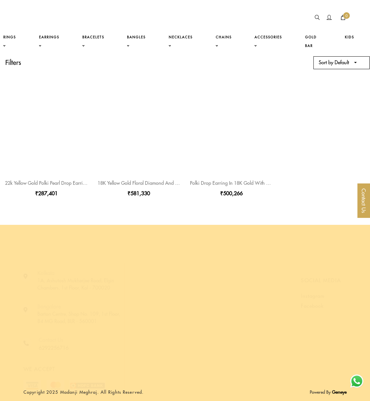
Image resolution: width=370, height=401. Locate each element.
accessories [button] (268, 41)
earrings (49, 41)
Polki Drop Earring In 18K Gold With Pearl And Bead (244, 183)
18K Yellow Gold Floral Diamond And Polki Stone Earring (156, 183)
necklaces (181, 41)
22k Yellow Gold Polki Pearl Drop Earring (46, 183)
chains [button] (224, 41)
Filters (13, 62)
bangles (136, 41)
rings (9, 41)
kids (349, 37)
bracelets (93, 41)
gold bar (311, 41)
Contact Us (363, 200)
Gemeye (339, 392)
